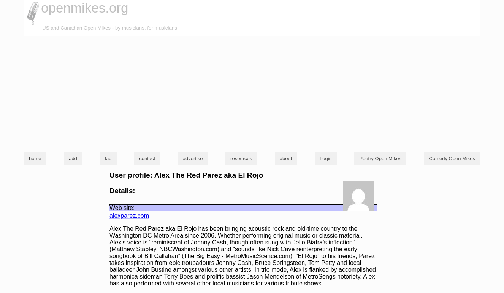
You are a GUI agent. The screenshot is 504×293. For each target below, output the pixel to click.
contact (147, 158)
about (286, 158)
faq (108, 158)
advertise (193, 158)
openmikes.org (84, 7)
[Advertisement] (252, 92)
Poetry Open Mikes (380, 158)
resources (241, 158)
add (73, 158)
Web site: (122, 208)
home (35, 158)
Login (326, 158)
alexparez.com (129, 216)
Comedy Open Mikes (452, 158)
